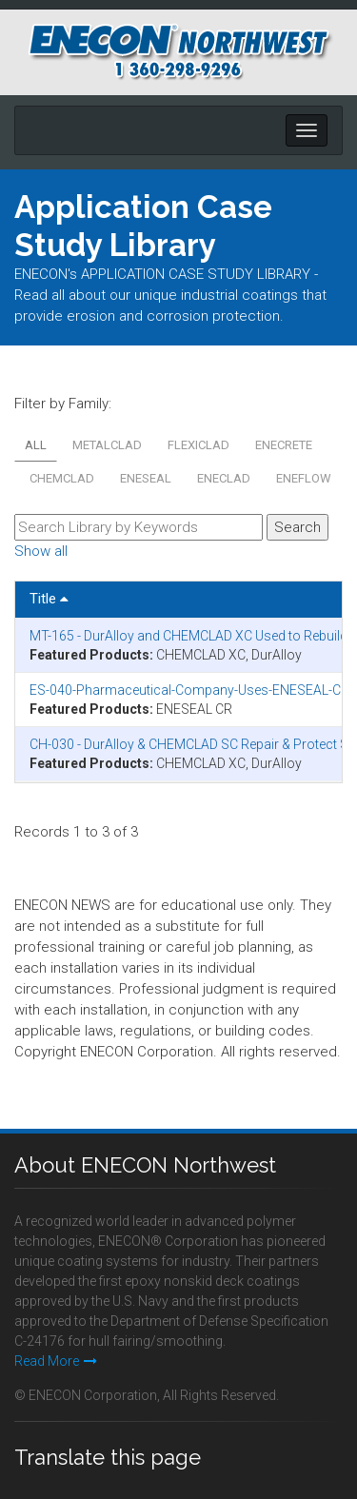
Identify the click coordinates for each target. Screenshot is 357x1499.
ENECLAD (223, 478)
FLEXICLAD (198, 445)
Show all (41, 551)
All (36, 445)
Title (49, 598)
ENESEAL (145, 478)
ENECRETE (283, 445)
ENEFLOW (303, 478)
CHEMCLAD (62, 478)
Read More (55, 1361)
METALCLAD (107, 445)
